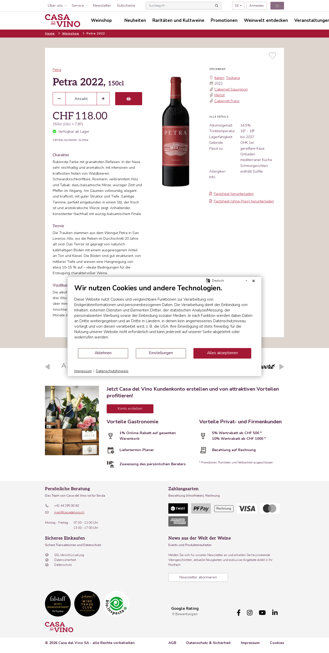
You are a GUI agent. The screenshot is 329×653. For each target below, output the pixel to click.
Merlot (219, 95)
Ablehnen (103, 353)
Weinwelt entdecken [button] (266, 20)
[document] (164, 316)
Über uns (55, 5)
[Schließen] (254, 281)
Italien (219, 77)
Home (50, 33)
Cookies (277, 642)
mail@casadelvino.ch (69, 512)
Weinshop (70, 33)
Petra (57, 69)
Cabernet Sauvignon (231, 89)
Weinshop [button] (101, 20)
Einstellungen (161, 353)
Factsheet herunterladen (231, 193)
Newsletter (102, 5)
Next (281, 367)
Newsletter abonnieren (198, 577)
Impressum (250, 642)
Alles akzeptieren (222, 353)
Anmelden (256, 6)
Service (78, 5)
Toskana (233, 77)
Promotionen (224, 20)
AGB (172, 642)
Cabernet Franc (227, 101)
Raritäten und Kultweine (178, 20)
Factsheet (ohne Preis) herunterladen (241, 201)
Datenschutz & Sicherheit (208, 642)
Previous (47, 367)
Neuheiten (135, 20)
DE (237, 6)
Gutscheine (126, 5)
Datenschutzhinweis (112, 371)
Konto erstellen (130, 408)
